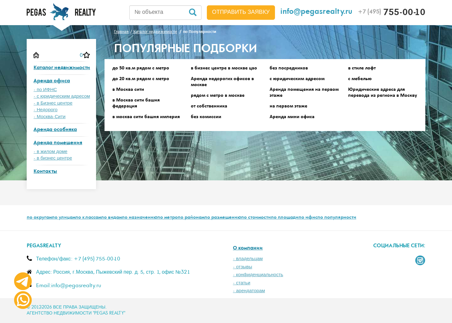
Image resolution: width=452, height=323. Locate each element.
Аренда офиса (52, 81)
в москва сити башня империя (146, 116)
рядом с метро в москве (218, 95)
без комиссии (206, 116)
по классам (88, 218)
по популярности (336, 218)
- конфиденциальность (258, 274)
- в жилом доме (50, 151)
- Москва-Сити (50, 116)
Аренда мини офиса (292, 116)
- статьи (241, 283)
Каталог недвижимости (62, 68)
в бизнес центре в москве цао (224, 68)
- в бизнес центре (53, 158)
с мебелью (360, 78)
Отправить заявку (241, 12)
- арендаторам (249, 290)
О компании (248, 248)
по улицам (63, 218)
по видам (111, 218)
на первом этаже (288, 106)
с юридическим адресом (297, 78)
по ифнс (308, 218)
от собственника (209, 106)
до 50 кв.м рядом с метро (140, 68)
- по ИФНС (45, 89)
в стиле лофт (362, 68)
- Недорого (45, 109)
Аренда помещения (58, 143)
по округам (39, 218)
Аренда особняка (55, 130)
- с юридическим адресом (62, 96)
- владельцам (248, 258)
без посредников (289, 68)
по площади (285, 218)
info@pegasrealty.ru (316, 12)
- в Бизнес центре (53, 103)
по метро (167, 218)
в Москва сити (128, 89)
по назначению (139, 218)
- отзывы (242, 267)
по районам (191, 218)
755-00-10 (391, 13)
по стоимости (256, 218)
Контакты (45, 171)
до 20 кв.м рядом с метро (140, 78)
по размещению (222, 218)
